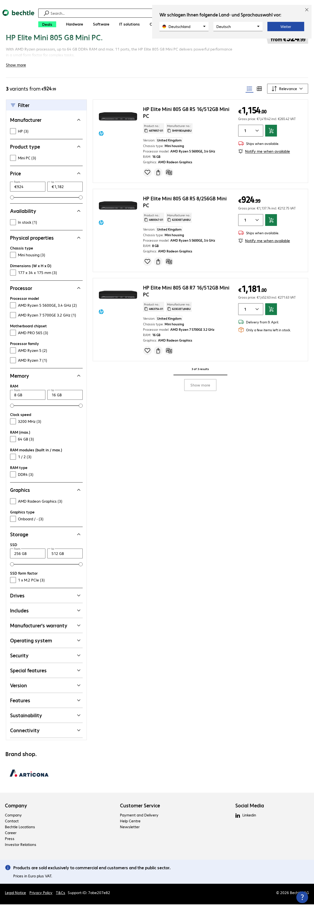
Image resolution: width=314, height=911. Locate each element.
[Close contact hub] (302, 897)
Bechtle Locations (20, 833)
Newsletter (130, 833)
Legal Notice (15, 899)
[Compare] (169, 178)
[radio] (249, 95)
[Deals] (47, 24)
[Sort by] (287, 95)
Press (9, 845)
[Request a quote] (158, 178)
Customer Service (140, 812)
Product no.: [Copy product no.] (153, 135)
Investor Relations (20, 851)
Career (10, 839)
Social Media (249, 812)
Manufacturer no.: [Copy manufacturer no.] (179, 135)
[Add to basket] (271, 137)
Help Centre (130, 827)
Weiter (285, 26)
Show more (200, 391)
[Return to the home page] (18, 20)
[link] (102, 43)
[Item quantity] (244, 137)
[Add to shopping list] (147, 178)
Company (16, 812)
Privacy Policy (40, 899)
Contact (12, 827)
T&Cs (60, 899)
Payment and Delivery (139, 821)
